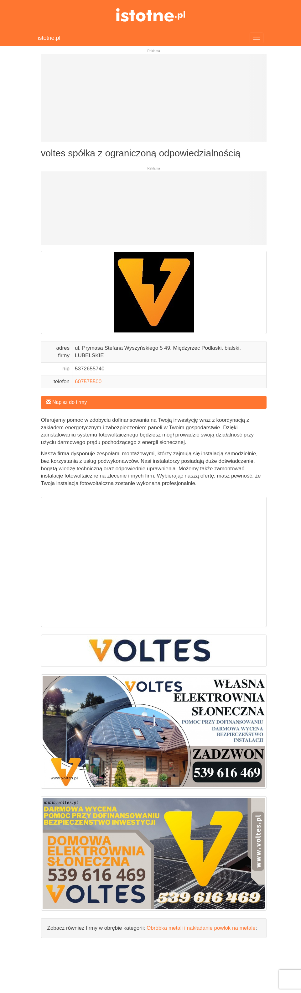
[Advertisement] (154, 100)
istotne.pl (150, 15)
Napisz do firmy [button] (66, 402)
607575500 (88, 381)
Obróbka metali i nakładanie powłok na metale (201, 928)
